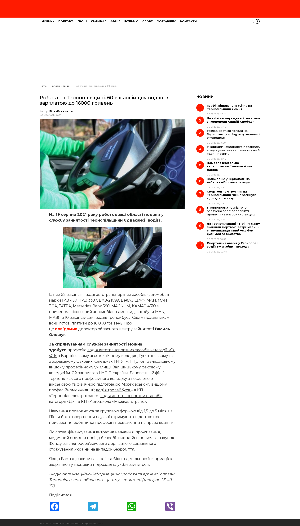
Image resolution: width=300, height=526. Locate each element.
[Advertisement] (150, 53)
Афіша (115, 19)
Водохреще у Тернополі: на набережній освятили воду (228, 178)
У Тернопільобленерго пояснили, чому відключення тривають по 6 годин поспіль (233, 148)
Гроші (82, 19)
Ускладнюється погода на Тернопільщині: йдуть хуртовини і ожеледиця (233, 132)
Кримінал (98, 19)
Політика (66, 19)
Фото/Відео (166, 19)
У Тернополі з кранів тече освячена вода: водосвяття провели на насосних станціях (231, 209)
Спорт (147, 19)
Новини (48, 19)
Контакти (188, 19)
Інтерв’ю (131, 19)
